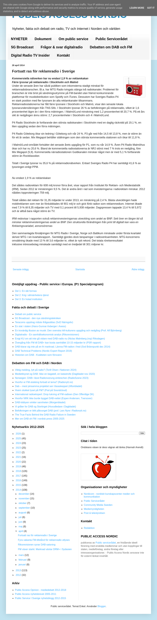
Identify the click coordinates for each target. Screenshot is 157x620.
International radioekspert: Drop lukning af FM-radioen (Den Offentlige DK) (54, 394)
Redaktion (89, 528)
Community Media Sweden (98, 505)
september (25, 508)
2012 (19, 575)
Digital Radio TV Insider (30, 55)
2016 (19, 480)
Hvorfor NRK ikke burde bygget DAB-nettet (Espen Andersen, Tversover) (53, 398)
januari (22, 564)
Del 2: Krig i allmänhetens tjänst (32, 295)
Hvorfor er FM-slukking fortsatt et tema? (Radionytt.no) (44, 382)
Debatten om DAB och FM (111, 47)
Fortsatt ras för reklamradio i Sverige (37, 535)
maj (21, 526)
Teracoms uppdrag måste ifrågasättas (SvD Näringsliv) (44, 322)
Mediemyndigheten (94, 509)
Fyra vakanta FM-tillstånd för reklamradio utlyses (44, 540)
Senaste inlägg (21, 269)
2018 (19, 471)
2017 (19, 475)
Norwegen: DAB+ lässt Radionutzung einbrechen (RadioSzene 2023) (52, 378)
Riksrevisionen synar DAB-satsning (36, 544)
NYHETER (19, 39)
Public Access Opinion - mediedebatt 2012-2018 (40, 590)
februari (23, 559)
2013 (19, 570)
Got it (150, 7)
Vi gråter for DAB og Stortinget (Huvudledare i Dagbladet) (45, 406)
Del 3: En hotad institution (28, 299)
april (21, 531)
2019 (19, 466)
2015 (19, 485)
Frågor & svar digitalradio (62, 47)
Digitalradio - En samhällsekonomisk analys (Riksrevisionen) (47, 334)
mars (22, 555)
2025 (19, 438)
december (24, 494)
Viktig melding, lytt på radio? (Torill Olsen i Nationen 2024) (46, 370)
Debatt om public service (28, 314)
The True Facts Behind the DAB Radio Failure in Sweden (45, 414)
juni (21, 522)
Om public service (73, 39)
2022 (19, 452)
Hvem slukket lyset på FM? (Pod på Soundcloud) (41, 390)
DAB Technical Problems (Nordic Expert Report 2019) (43, 351)
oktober (23, 503)
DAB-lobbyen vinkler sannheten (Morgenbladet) (40, 402)
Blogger (102, 606)
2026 (19, 433)
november (24, 498)
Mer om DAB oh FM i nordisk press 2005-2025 (39, 418)
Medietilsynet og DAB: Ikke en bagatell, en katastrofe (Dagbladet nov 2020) (55, 374)
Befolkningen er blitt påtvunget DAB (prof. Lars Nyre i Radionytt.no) (50, 410)
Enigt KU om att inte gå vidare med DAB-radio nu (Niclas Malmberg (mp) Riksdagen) (60, 338)
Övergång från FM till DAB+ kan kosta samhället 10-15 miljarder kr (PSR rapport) (58, 342)
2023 (19, 447)
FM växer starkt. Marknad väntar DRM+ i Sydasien (45, 549)
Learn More (136, 7)
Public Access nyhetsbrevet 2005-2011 (35, 594)
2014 (19, 490)
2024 (19, 443)
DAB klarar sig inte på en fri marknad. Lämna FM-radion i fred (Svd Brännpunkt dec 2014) (62, 346)
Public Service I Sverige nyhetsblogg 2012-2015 (40, 598)
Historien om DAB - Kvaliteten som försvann (38, 355)
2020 (19, 462)
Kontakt (63, 55)
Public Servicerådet (112, 39)
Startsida (80, 269)
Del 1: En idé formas (26, 291)
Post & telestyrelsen (94, 513)
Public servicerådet (106, 542)
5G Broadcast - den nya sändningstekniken (38, 318)
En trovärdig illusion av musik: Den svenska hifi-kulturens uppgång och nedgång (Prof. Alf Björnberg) (68, 330)
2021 (19, 457)
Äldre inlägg (138, 269)
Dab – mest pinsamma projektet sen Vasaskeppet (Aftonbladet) (48, 386)
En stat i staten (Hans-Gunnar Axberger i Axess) (40, 326)
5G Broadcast (22, 47)
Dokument (43, 39)
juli (20, 517)
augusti (23, 512)
